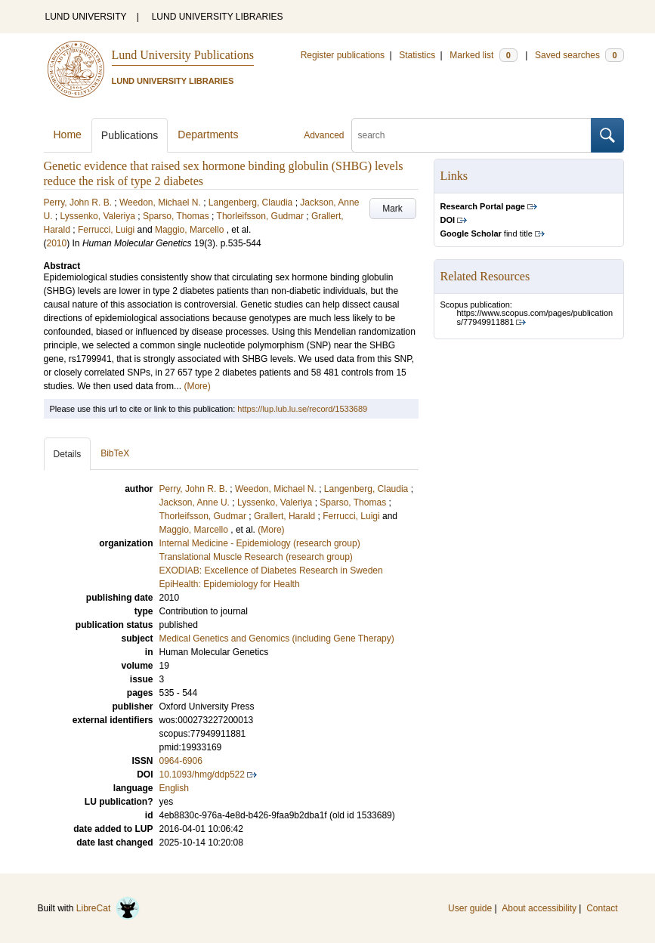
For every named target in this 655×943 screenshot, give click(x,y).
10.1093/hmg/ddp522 (202, 774)
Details (68, 454)
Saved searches (579, 55)
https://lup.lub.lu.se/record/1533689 (302, 408)
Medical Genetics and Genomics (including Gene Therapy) (276, 638)
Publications (130, 135)
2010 (57, 243)
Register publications (343, 55)
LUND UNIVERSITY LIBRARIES (217, 16)
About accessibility (539, 908)
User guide (470, 908)
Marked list (483, 55)
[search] (471, 135)
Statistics (417, 55)
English (174, 788)
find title (486, 233)
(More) (197, 386)
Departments (208, 134)
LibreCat (108, 908)
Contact (601, 908)
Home (68, 134)
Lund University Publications (183, 54)
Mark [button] (392, 208)
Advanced (324, 135)
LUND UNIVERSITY (86, 16)
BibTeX (114, 453)
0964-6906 (180, 761)
